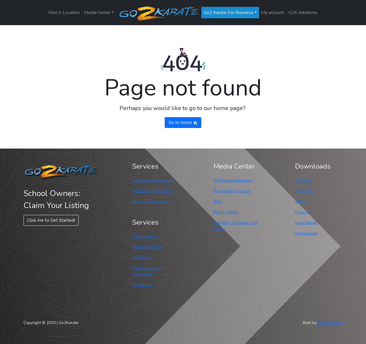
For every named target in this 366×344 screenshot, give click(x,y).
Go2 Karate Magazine (233, 180)
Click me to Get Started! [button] (51, 220)
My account (272, 12)
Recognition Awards (232, 191)
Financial (303, 212)
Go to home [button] (183, 122)
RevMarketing (330, 322)
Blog (218, 201)
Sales (300, 201)
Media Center (97, 12)
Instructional (306, 233)
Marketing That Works (152, 191)
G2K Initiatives (303, 12)
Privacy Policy (144, 236)
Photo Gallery (226, 212)
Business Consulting (150, 201)
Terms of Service (147, 247)
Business (303, 180)
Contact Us (142, 284)
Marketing (304, 191)
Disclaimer (141, 257)
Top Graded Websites (152, 180)
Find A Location (64, 12)
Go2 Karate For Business (228, 12)
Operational (306, 222)
